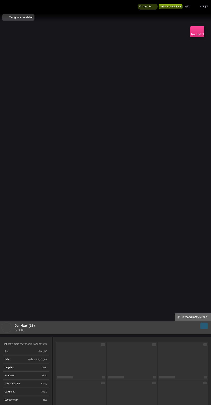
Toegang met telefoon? (193, 317)
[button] (190, 7)
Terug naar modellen (18, 17)
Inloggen (203, 6)
